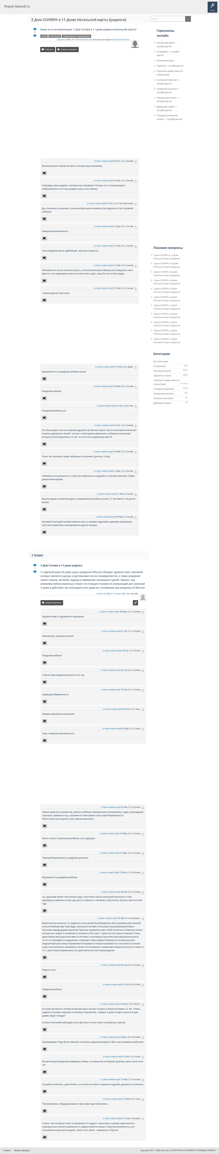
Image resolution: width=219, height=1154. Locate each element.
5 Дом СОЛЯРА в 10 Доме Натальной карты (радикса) (166, 265)
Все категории (160, 361)
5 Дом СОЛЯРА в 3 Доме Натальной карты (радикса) (166, 324)
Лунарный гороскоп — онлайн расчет (168, 91)
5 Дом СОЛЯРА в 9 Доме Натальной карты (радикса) (166, 274)
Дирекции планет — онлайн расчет (167, 108)
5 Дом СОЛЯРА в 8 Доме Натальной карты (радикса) (166, 282)
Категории (71, 8)
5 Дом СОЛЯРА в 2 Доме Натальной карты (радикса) (166, 332)
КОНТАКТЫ (178, 1150)
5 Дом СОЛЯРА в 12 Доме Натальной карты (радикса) (166, 257)
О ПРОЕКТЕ (190, 1150)
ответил (99, 594)
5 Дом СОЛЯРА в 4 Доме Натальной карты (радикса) (166, 315)
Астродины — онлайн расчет (168, 53)
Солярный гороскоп (120, 39)
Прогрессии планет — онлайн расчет (168, 99)
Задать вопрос (86, 8)
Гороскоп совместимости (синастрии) (170, 73)
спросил (60, 39)
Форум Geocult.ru (17, 6)
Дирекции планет (162, 403)
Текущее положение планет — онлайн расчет (169, 117)
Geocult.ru (166, 1150)
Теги (59, 8)
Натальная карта (162, 371)
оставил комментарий (104, 161)
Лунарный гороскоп (163, 393)
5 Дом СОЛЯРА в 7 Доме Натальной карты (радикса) (166, 290)
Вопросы (49, 8)
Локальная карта (165, 60)
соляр (44, 36)
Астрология (159, 366)
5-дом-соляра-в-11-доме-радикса (76, 36)
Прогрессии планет (163, 398)
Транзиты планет (162, 375)
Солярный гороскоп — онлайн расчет (168, 82)
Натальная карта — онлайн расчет (167, 44)
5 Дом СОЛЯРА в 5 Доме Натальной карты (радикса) (166, 307)
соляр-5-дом (55, 36)
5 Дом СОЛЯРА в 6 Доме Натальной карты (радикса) (166, 299)
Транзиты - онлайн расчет (170, 65)
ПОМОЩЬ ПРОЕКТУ (206, 1150)
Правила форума (22, 1150)
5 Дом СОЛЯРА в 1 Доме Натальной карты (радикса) (166, 341)
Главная (38, 8)
